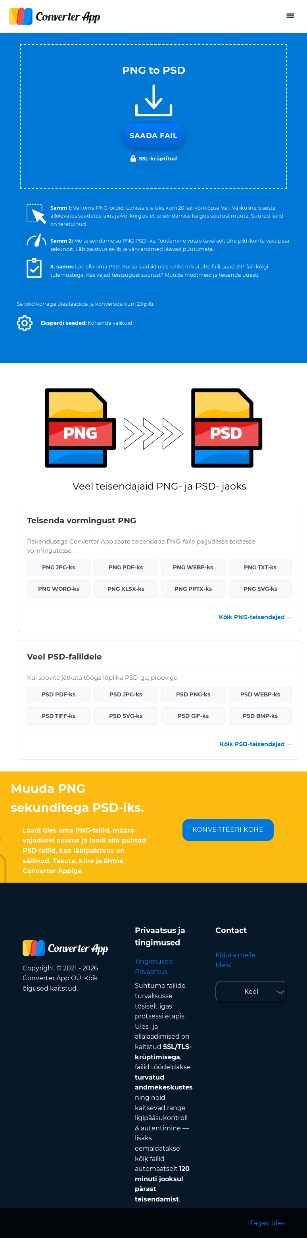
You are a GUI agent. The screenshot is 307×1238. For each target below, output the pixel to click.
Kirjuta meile (235, 955)
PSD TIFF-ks (58, 716)
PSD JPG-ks (125, 694)
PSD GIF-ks (193, 716)
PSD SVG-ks (125, 716)
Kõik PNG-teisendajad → (255, 617)
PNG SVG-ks (260, 589)
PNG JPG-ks (58, 567)
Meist (224, 965)
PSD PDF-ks (58, 694)
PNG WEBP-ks (193, 567)
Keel (251, 991)
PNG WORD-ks (58, 589)
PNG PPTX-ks (193, 589)
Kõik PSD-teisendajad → (256, 744)
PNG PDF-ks (126, 567)
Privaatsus (151, 972)
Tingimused (154, 961)
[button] (25, 323)
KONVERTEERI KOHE (227, 829)
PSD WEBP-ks (260, 694)
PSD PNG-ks (193, 694)
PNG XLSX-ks (125, 589)
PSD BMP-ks (260, 716)
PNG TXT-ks (260, 567)
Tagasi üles (267, 1223)
